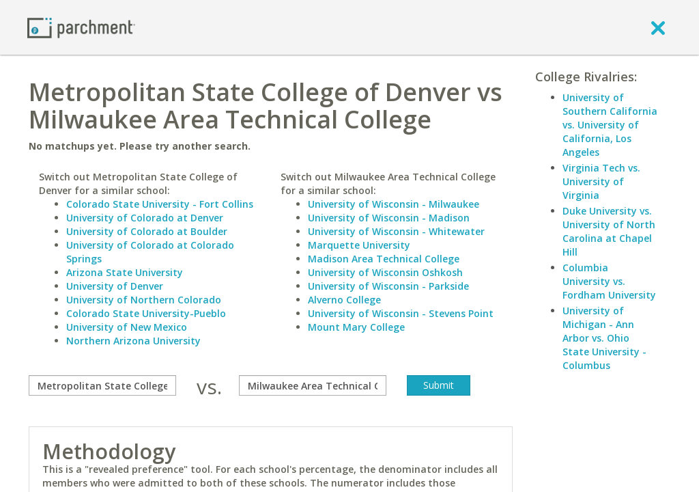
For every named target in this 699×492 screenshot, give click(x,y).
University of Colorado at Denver (144, 217)
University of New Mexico (126, 326)
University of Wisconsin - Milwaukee (393, 203)
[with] (312, 385)
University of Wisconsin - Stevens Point (401, 313)
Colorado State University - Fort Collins (159, 203)
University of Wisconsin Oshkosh (385, 272)
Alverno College (344, 299)
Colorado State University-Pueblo (146, 313)
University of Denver (114, 285)
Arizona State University (124, 272)
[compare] (102, 385)
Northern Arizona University (133, 340)
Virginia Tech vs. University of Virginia (601, 181)
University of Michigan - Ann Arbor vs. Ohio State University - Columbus (604, 338)
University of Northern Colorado (143, 299)
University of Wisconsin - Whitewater (396, 231)
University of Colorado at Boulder (146, 231)
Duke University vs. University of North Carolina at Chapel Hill (608, 231)
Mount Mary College (356, 326)
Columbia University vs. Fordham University (609, 281)
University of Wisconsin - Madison (389, 217)
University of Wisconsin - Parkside (388, 285)
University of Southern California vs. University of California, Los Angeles (609, 125)
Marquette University (359, 244)
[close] (658, 27)
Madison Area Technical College (383, 258)
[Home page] (81, 26)
